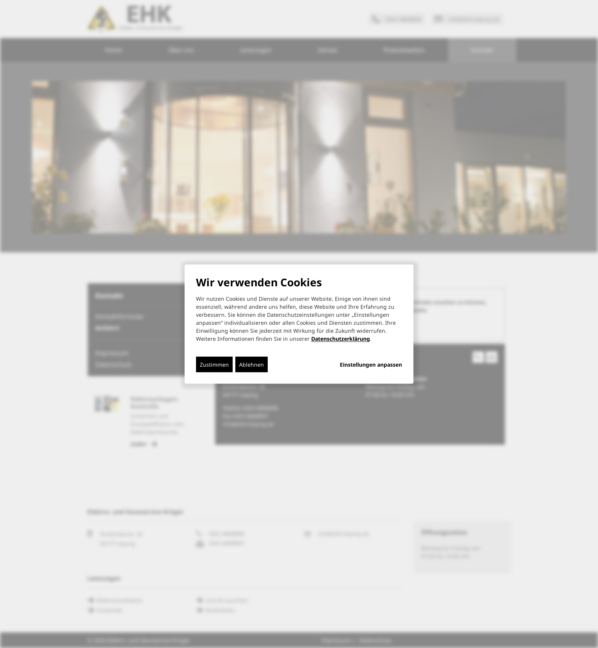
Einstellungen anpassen (371, 364)
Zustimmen (214, 364)
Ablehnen (251, 364)
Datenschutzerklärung (340, 338)
